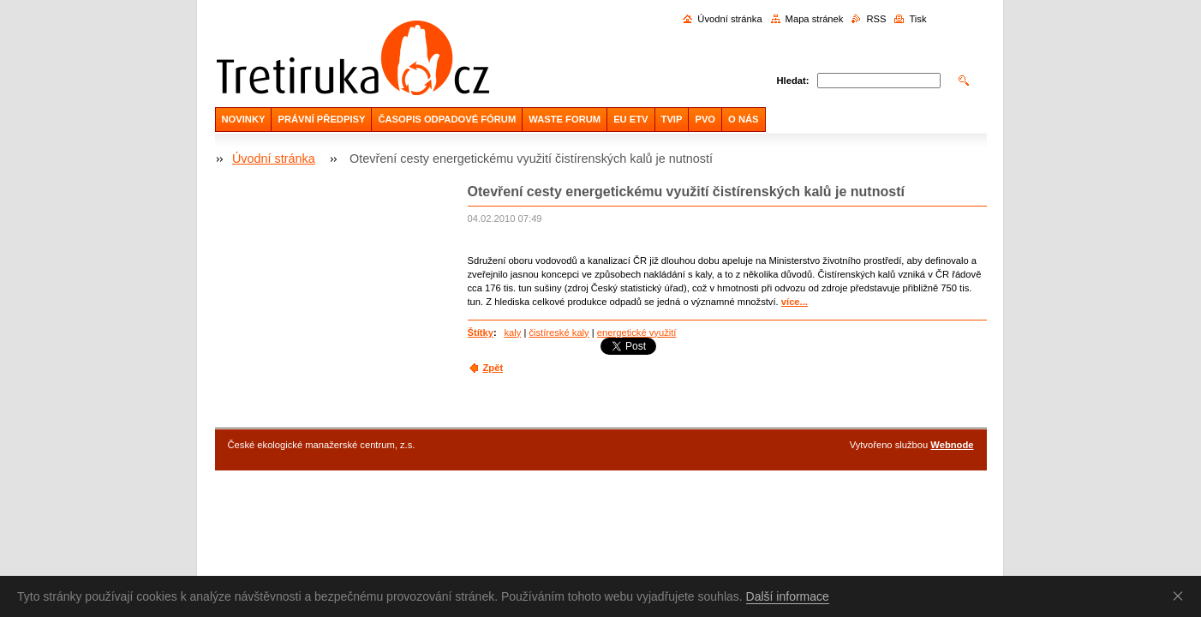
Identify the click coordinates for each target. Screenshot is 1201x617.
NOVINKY (244, 119)
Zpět (493, 367)
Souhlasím (1181, 595)
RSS (876, 19)
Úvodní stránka (729, 19)
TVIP (672, 119)
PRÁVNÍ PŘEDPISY (321, 119)
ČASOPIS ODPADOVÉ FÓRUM (447, 119)
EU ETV (630, 119)
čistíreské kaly (559, 332)
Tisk (917, 19)
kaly (512, 332)
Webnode (951, 445)
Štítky (480, 332)
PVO (705, 119)
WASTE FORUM (564, 119)
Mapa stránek (815, 19)
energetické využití (637, 332)
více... (794, 302)
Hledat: (793, 80)
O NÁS (743, 119)
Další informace (787, 596)
